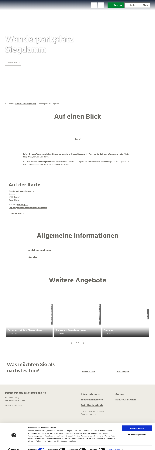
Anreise (119, 394)
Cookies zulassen (137, 424)
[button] (94, 5)
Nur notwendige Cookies (137, 430)
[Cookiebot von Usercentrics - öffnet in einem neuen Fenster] (14, 445)
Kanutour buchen (125, 400)
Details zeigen (114, 446)
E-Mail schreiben (90, 394)
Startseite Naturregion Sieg (25, 103)
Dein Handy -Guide (92, 405)
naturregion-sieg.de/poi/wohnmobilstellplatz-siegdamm (28, 206)
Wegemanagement (92, 400)
